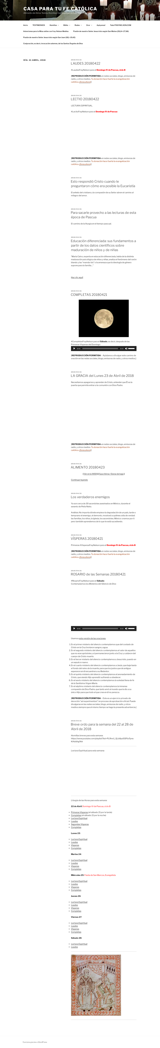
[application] (103, 348)
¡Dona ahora (84, 82)
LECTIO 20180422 (85, 99)
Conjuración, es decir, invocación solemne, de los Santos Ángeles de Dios (53, 43)
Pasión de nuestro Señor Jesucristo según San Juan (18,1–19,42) (49, 37)
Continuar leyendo (79, 480)
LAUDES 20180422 (85, 63)
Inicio (25, 25)
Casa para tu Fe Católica (60, 8)
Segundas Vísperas (80, 824)
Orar (89, 25)
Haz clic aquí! (77, 277)
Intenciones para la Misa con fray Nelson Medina (45, 31)
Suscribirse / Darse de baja (111, 474)
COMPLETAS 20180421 (89, 295)
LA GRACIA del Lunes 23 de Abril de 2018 (102, 376)
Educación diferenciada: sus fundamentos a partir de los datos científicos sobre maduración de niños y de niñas (103, 245)
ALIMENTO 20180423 (88, 467)
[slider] (100, 348)
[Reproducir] (74, 348)
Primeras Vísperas (79, 812)
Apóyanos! (101, 25)
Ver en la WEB (90, 474)
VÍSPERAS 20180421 (87, 539)
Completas (76, 815)
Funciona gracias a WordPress (35, 1042)
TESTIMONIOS (38, 25)
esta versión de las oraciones (92, 638)
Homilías (54, 25)
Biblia (66, 25)
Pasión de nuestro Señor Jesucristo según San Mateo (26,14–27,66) (101, 31)
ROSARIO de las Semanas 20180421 (98, 574)
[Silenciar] (126, 348)
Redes (78, 25)
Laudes (74, 821)
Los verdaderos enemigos (90, 497)
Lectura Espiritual (79, 818)
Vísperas (75, 845)
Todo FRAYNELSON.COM (120, 25)
